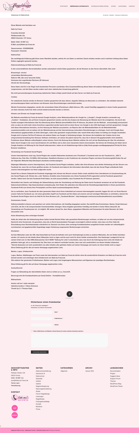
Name (56, 312)
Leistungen (122, 6)
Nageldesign (40, 399)
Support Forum (115, 378)
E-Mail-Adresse (59, 318)
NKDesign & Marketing (54, 430)
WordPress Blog (115, 384)
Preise (38, 409)
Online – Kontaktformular (55, 275)
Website (57, 324)
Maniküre (39, 406)
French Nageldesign (43, 394)
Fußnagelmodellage (43, 401)
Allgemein (64, 371)
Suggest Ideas (115, 376)
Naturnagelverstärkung (44, 389)
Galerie (38, 384)
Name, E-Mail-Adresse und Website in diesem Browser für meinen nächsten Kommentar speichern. (59, 331)
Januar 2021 (89, 371)
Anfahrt (38, 381)
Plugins (112, 373)
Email (15, 408)
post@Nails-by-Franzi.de (26, 44)
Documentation (115, 371)
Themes (113, 381)
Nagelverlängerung (42, 386)
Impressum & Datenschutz (79, 6)
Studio (113, 6)
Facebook (15, 415)
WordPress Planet (116, 386)
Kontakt (132, 6)
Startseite (64, 6)
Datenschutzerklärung (100, 6)
